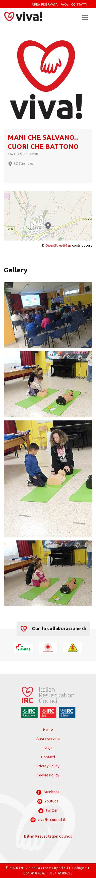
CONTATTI (79, 4)
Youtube (48, 801)
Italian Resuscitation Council (48, 836)
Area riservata (48, 739)
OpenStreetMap (58, 245)
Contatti (48, 757)
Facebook (48, 792)
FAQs (64, 4)
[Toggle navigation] (85, 17)
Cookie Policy (48, 775)
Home (48, 730)
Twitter (48, 810)
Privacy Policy (48, 766)
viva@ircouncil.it (48, 819)
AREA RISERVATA (45, 4)
